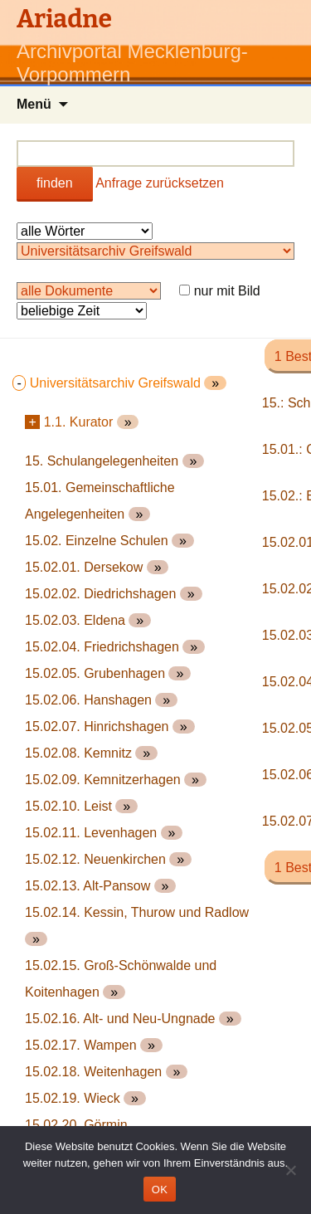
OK (160, 1189)
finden (54, 183)
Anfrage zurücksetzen (159, 183)
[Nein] (290, 1170)
